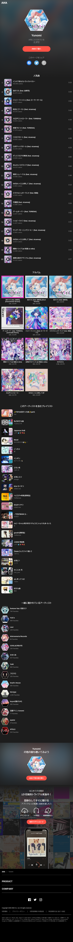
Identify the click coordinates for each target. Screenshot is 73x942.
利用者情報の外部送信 (37, 911)
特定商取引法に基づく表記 (57, 911)
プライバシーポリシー (18, 911)
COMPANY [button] (7, 888)
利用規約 (4, 911)
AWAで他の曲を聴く (36, 778)
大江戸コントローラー (12, 393)
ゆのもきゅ (60, 362)
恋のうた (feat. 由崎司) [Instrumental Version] (12, 300)
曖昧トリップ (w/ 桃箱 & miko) (12, 362)
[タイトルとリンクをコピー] (44, 63)
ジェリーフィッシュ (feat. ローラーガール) (37, 332)
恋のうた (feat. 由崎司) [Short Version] (36, 300)
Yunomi (11, 872)
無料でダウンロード (36, 822)
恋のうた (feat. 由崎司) (60, 300)
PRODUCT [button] (7, 881)
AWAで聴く (36, 49)
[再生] (8, 82)
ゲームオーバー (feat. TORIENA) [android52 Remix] (13, 332)
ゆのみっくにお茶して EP (36, 393)
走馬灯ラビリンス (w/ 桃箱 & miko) (36, 362)
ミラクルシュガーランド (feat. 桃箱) (60, 331)
